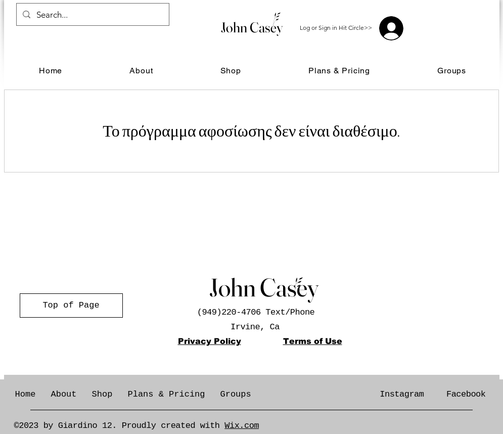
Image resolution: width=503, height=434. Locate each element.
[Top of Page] (71, 305)
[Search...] (92, 15)
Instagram (402, 394)
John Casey (252, 27)
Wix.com (241, 425)
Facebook (466, 394)
